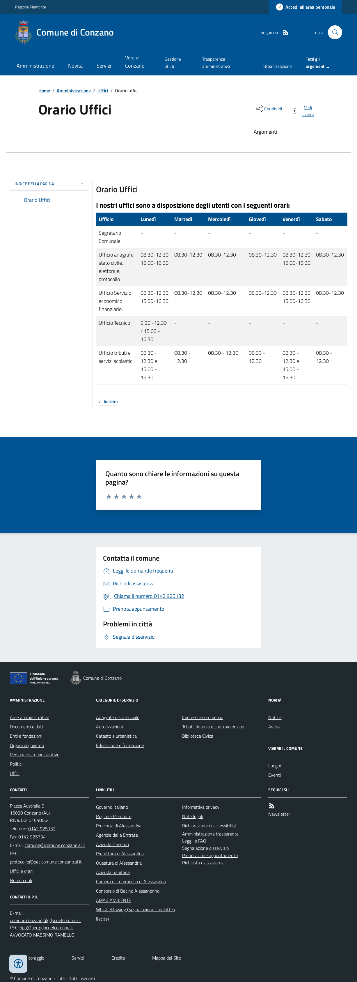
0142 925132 (42, 828)
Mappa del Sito (166, 957)
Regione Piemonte (30, 7)
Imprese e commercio (202, 717)
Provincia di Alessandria (118, 825)
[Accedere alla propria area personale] (305, 7)
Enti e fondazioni (26, 735)
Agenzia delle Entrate (117, 834)
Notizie (275, 717)
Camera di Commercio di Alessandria (131, 881)
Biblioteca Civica (197, 735)
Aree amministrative (29, 717)
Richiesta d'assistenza (203, 862)
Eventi (274, 774)
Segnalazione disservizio (205, 848)
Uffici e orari (21, 871)
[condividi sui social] (268, 108)
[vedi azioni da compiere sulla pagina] (303, 111)
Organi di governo (27, 745)
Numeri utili (21, 880)
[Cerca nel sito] (332, 32)
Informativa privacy (200, 806)
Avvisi (274, 726)
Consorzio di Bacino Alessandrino (127, 890)
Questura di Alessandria (119, 862)
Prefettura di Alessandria (120, 853)
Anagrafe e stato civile (117, 717)
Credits (118, 957)
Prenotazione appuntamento (210, 855)
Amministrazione (35, 66)
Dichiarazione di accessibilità (209, 825)
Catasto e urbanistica (116, 735)
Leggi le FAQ (194, 840)
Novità (75, 66)
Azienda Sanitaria (113, 872)
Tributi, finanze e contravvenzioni (213, 726)
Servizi (104, 66)
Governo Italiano (112, 806)
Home (44, 90)
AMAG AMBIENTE (113, 900)
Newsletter (279, 813)
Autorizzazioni (109, 726)
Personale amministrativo (34, 754)
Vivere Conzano (135, 62)
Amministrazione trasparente (210, 833)
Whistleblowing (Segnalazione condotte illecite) (135, 914)
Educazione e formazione (120, 745)
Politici (16, 763)
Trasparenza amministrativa (216, 62)
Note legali (192, 816)
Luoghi (274, 765)
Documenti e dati (26, 726)
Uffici (102, 90)
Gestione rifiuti (173, 62)
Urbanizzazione (277, 66)
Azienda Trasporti (112, 844)
